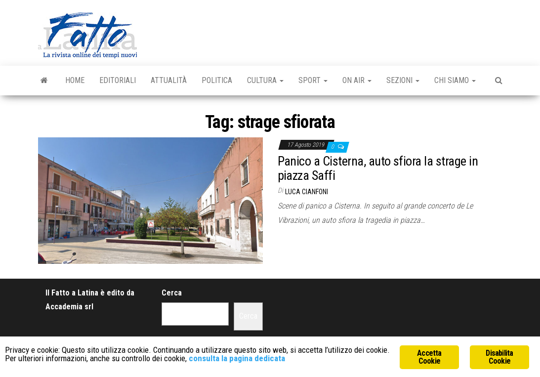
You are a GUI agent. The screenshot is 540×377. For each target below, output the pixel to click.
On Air (357, 80)
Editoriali (117, 80)
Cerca (172, 292)
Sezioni (402, 80)
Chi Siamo (455, 80)
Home (74, 80)
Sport (313, 80)
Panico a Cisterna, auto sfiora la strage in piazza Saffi (378, 168)
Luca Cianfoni (306, 192)
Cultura (265, 80)
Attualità (169, 80)
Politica (217, 80)
